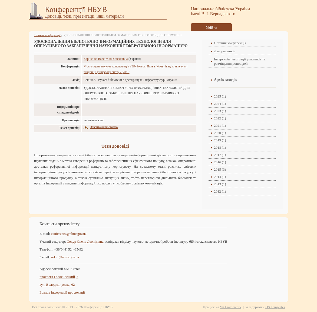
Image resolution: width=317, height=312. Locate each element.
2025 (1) (220, 96)
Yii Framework (230, 307)
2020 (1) (220, 133)
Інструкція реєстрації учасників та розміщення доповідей (239, 61)
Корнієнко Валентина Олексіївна (106, 59)
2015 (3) (220, 169)
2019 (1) (220, 140)
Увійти (211, 28)
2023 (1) (220, 111)
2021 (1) (220, 125)
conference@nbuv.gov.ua (69, 234)
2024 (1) (220, 104)
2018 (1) (220, 147)
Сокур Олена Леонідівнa (85, 241)
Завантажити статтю (104, 127)
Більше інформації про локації (62, 292)
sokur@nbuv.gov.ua (65, 257)
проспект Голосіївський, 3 (58, 277)
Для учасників (224, 51)
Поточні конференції (47, 35)
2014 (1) (220, 177)
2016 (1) (220, 162)
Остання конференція (230, 43)
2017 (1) (220, 155)
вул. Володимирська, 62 (57, 284)
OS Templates (275, 307)
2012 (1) (220, 191)
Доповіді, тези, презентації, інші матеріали (84, 16)
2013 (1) (220, 184)
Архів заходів (225, 80)
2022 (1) (220, 118)
